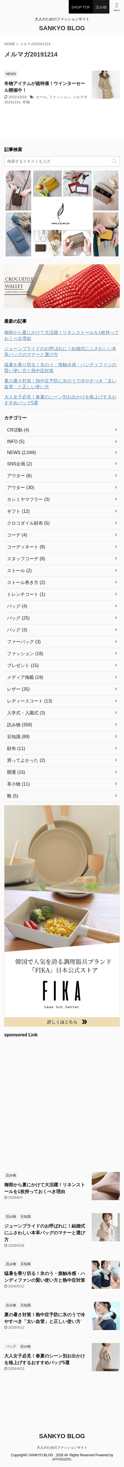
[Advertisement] (62, 1103)
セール (41, 97)
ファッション (60, 97)
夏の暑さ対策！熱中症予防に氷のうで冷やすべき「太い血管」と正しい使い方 (60, 383)
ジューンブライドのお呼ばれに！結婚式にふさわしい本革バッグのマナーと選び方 (60, 351)
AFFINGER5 (61, 1459)
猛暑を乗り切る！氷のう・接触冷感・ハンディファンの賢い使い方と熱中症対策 (60, 367)
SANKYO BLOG (62, 28)
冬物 (26, 102)
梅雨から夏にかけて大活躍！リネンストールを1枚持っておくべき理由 (61, 335)
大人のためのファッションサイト (62, 1447)
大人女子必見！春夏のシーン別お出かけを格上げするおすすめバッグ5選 (60, 399)
